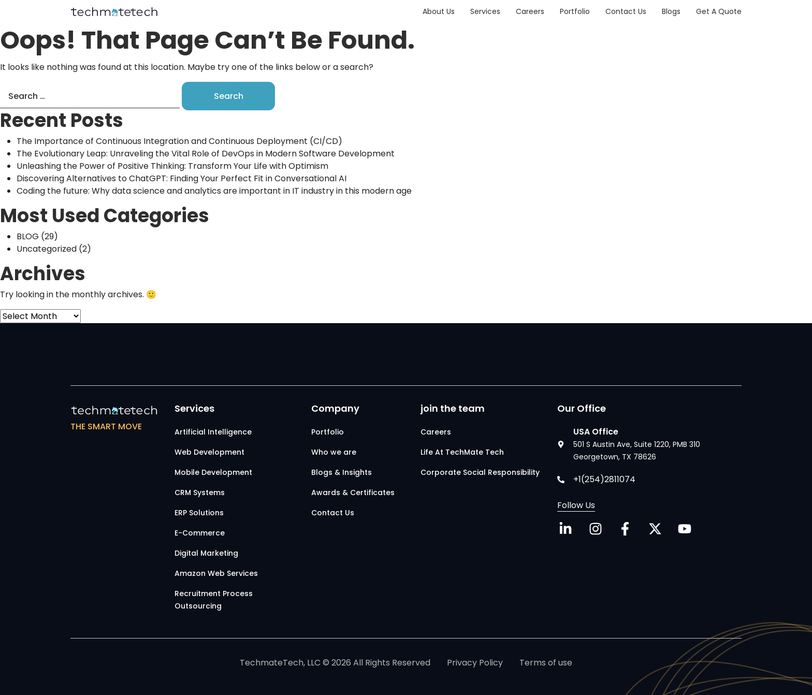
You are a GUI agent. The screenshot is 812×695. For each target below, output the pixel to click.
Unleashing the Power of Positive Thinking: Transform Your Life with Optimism (172, 166)
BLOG (28, 236)
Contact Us (625, 11)
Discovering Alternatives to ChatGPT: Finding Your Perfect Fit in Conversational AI (181, 178)
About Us (439, 11)
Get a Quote (719, 11)
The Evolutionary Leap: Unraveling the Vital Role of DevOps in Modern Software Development (210, 154)
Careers (530, 11)
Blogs (671, 11)
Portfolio (575, 11)
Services (485, 11)
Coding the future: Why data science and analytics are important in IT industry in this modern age (214, 191)
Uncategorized (47, 249)
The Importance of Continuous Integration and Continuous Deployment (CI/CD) (179, 141)
